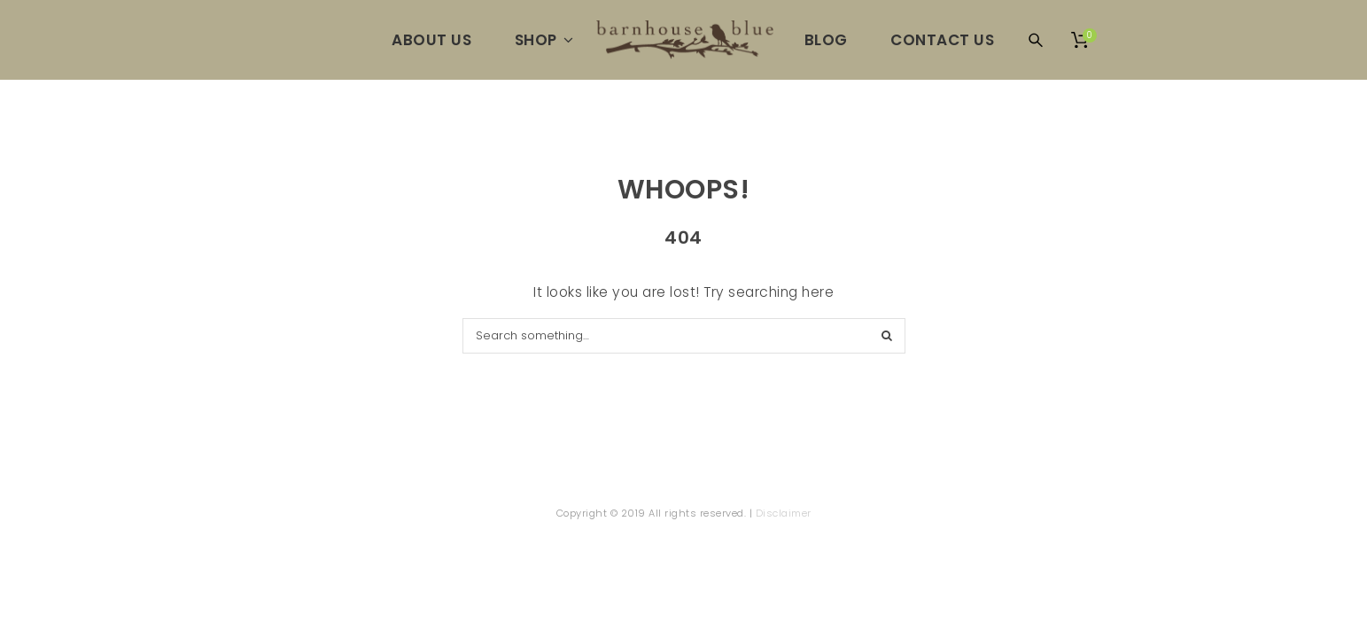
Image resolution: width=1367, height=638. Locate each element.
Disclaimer (784, 513)
